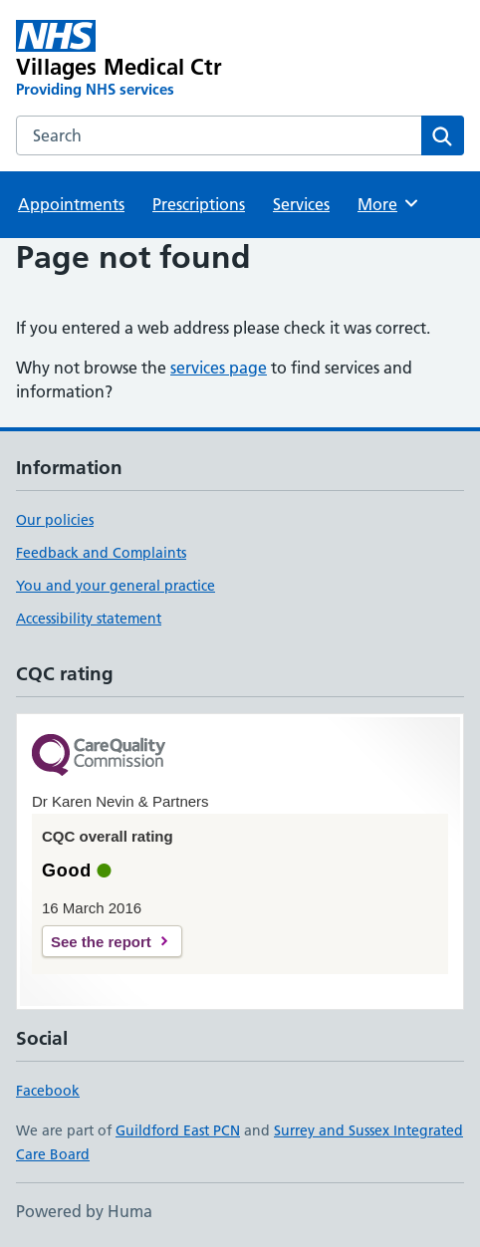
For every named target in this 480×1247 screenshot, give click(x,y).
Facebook (48, 1091)
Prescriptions (198, 204)
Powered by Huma (84, 1211)
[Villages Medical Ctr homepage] (150, 60)
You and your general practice (115, 586)
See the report (101, 941)
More (389, 203)
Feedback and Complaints (101, 553)
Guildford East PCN (178, 1130)
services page (218, 367)
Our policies (55, 520)
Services (301, 204)
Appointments (71, 204)
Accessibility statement (88, 618)
